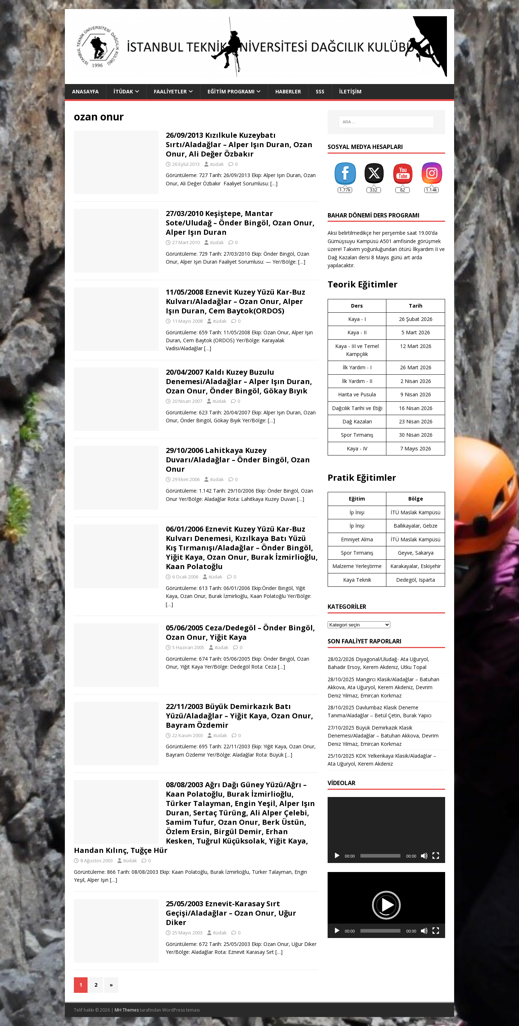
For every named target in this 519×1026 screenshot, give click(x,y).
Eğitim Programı (231, 91)
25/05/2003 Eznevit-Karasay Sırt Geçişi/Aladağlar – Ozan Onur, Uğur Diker (231, 913)
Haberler (288, 91)
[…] (274, 183)
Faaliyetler (170, 91)
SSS (320, 91)
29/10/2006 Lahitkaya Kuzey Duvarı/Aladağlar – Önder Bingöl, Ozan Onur (238, 459)
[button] (386, 905)
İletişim (350, 91)
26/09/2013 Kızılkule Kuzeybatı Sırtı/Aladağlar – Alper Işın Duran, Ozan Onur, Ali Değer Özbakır (239, 144)
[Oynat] (337, 855)
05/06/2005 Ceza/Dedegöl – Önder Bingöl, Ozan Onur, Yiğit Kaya (240, 632)
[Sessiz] (424, 855)
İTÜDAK (123, 91)
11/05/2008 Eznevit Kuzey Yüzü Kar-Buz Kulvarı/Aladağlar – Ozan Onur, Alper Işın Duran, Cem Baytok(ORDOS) (235, 301)
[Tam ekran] (435, 855)
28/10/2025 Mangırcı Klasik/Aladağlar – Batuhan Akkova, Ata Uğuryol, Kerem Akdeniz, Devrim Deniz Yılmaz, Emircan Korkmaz (383, 687)
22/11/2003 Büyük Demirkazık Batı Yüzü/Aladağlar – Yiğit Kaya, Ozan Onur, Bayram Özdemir (239, 715)
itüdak (217, 164)
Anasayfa (85, 91)
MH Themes (127, 1010)
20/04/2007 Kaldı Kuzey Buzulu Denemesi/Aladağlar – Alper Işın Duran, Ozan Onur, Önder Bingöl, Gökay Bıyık (239, 381)
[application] (386, 830)
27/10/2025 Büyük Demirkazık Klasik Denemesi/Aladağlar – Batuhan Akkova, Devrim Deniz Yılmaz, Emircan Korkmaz (383, 735)
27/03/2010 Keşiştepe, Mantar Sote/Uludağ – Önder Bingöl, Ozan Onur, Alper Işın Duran (240, 222)
